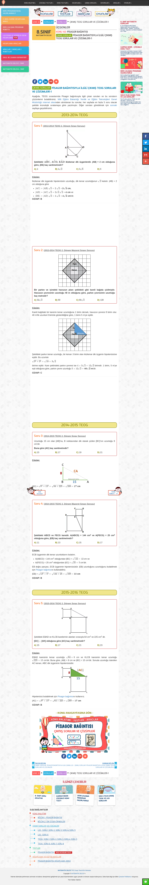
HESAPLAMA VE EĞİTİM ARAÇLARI (47, 857)
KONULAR (48, 21)
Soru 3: (38, 436)
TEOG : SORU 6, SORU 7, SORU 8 (51, 844)
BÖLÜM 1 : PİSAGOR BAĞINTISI (50, 817)
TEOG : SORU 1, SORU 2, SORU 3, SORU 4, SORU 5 (57, 839)
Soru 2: (38, 250)
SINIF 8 (36, 21)
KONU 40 (61, 21)
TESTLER (36, 848)
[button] (34, 81)
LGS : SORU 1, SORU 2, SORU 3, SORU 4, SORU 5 (57, 830)
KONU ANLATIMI (39, 814)
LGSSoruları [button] (40, 493)
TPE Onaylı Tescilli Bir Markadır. (74, 870)
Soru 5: (38, 603)
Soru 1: (38, 126)
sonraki (113, 105)
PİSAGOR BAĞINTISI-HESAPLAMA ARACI (54, 861)
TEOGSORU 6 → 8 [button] (113, 493)
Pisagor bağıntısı (44, 570)
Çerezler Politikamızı (125, 877)
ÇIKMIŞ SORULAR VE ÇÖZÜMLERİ (46, 826)
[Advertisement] (74, 61)
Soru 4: (38, 504)
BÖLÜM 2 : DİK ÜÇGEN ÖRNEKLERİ (51, 821)
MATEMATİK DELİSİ (77, 873)
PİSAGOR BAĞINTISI (46, 852)
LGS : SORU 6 (43, 835)
